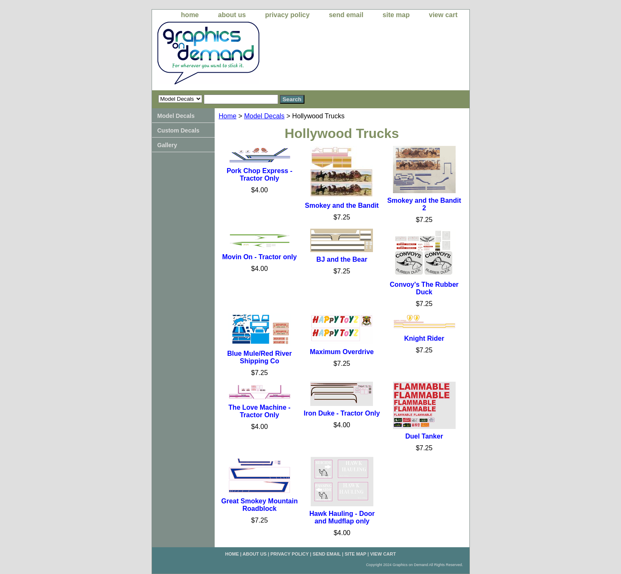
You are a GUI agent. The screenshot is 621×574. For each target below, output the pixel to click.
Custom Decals (178, 130)
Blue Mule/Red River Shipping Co (259, 357)
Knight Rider (424, 338)
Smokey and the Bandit (342, 205)
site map (396, 14)
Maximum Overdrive (342, 351)
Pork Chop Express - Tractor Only (259, 174)
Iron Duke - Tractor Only (342, 413)
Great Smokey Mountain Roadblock (259, 504)
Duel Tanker (424, 436)
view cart (443, 14)
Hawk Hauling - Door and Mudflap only (342, 517)
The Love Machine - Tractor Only (259, 411)
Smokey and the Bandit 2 (424, 204)
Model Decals (264, 116)
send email (346, 14)
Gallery (167, 145)
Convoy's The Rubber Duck (424, 288)
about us (232, 14)
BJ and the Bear (342, 259)
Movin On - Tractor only (259, 256)
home (190, 14)
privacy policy (287, 14)
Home (228, 116)
